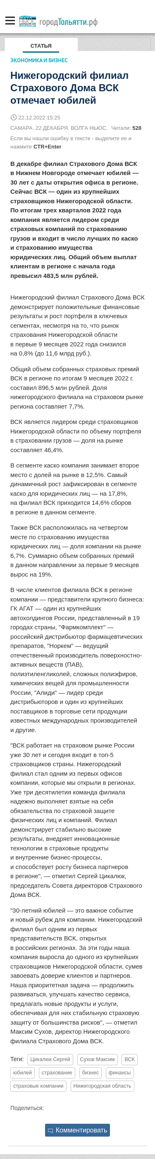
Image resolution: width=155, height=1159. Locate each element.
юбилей (22, 1073)
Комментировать (77, 1130)
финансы (120, 1073)
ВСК (129, 1059)
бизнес (90, 1073)
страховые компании (38, 1086)
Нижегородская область (102, 1086)
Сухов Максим (97, 1059)
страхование (57, 1073)
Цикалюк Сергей (50, 1059)
